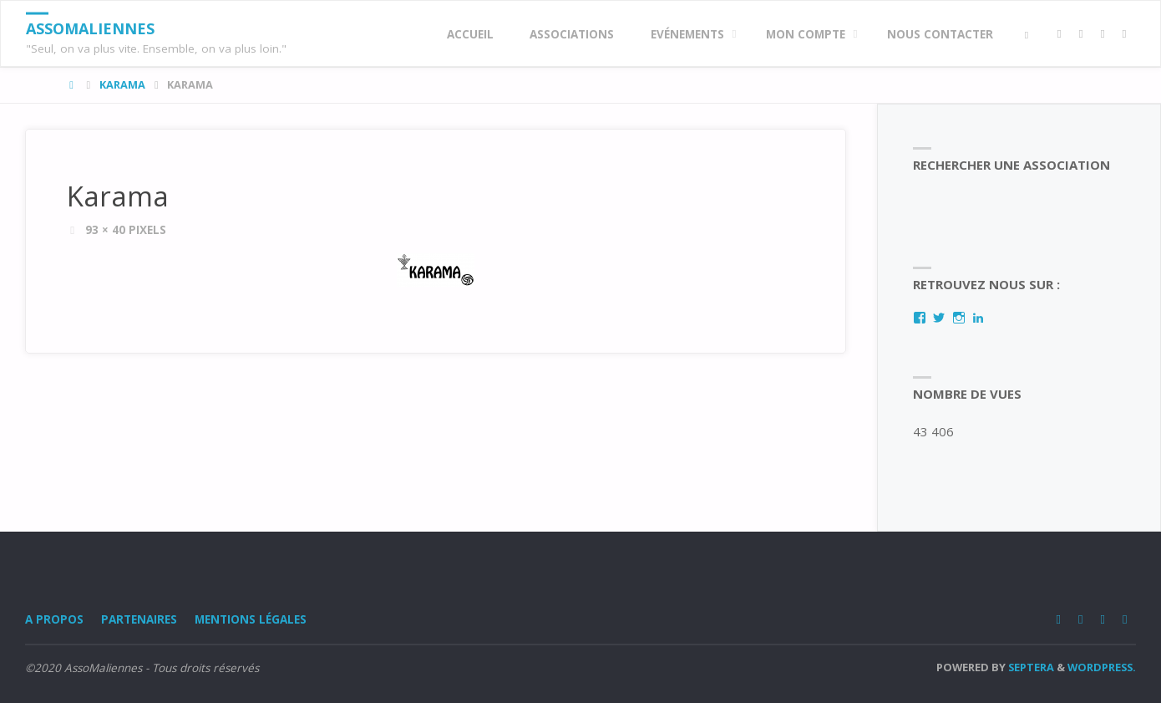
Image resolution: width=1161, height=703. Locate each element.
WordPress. (1101, 667)
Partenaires (139, 619)
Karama (122, 84)
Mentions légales (251, 619)
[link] (1026, 35)
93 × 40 (107, 229)
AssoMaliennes (90, 28)
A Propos (54, 619)
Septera (1030, 667)
